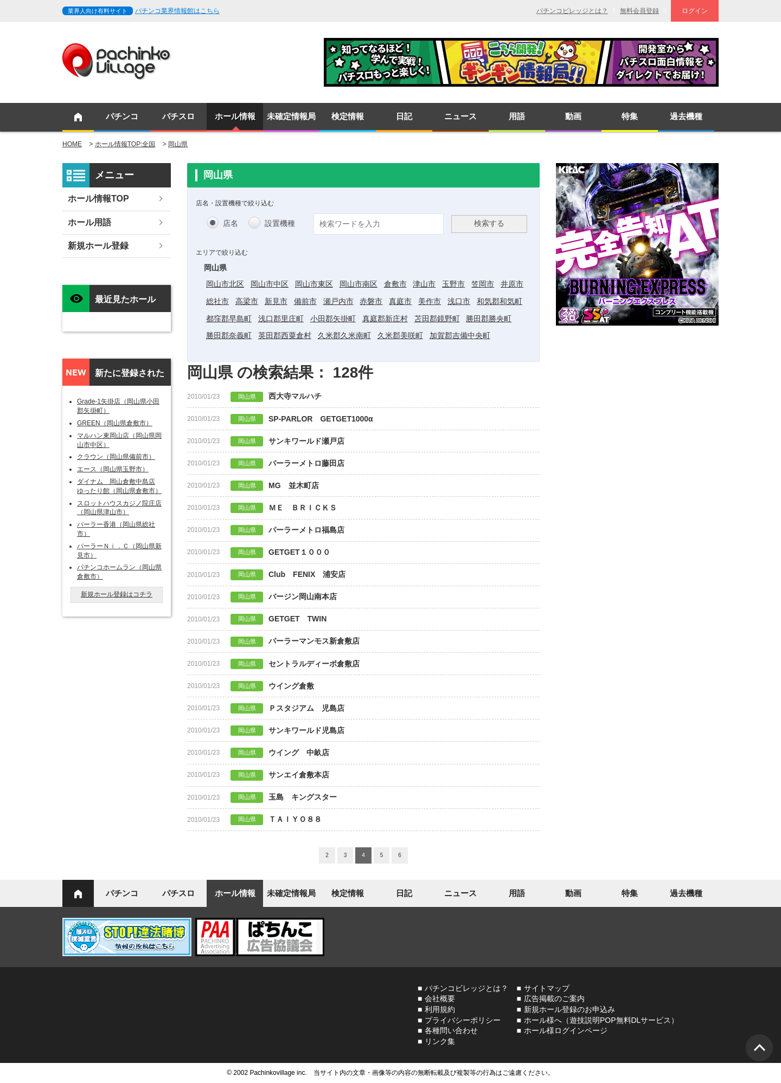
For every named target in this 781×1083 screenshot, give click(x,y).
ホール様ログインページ (565, 1030)
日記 (404, 116)
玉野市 (453, 284)
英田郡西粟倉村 (284, 335)
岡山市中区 (270, 284)
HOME (72, 144)
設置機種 (280, 223)
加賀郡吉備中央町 (460, 335)
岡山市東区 (314, 284)
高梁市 (246, 301)
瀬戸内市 (338, 301)
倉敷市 (395, 284)
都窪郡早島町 (229, 318)
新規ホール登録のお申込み (569, 1009)
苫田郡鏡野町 (437, 318)
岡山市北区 (225, 284)
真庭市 (400, 301)
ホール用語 (89, 222)
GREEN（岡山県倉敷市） (114, 423)
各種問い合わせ (451, 1030)
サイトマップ (546, 988)
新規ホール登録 (98, 245)
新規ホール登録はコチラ (116, 594)
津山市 (424, 284)
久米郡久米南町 (344, 335)
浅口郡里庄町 (281, 318)
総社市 (217, 301)
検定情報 (347, 116)
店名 (230, 223)
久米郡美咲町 (400, 335)
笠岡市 (482, 284)
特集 (630, 116)
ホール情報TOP (98, 198)
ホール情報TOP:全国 (125, 144)
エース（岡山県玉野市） (113, 469)
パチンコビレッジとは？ (572, 11)
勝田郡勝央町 (488, 318)
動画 (573, 116)
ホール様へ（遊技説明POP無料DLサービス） (601, 1020)
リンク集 (440, 1041)
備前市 (305, 301)
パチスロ (178, 116)
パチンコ (122, 116)
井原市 (512, 284)
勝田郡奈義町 (229, 335)
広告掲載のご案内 (554, 998)
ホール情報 (235, 116)
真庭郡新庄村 (385, 318)
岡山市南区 (358, 284)
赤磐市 (371, 301)
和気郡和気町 (499, 301)
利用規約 (440, 1009)
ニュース (460, 116)
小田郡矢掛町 (333, 318)
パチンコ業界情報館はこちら (177, 11)
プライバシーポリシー (463, 1020)
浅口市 (458, 301)
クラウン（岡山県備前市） (116, 457)
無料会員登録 (639, 11)
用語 (517, 116)
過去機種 (686, 116)
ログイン (695, 11)
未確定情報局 (291, 116)
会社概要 (440, 998)
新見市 (276, 301)
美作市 (429, 301)
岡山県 (178, 144)
